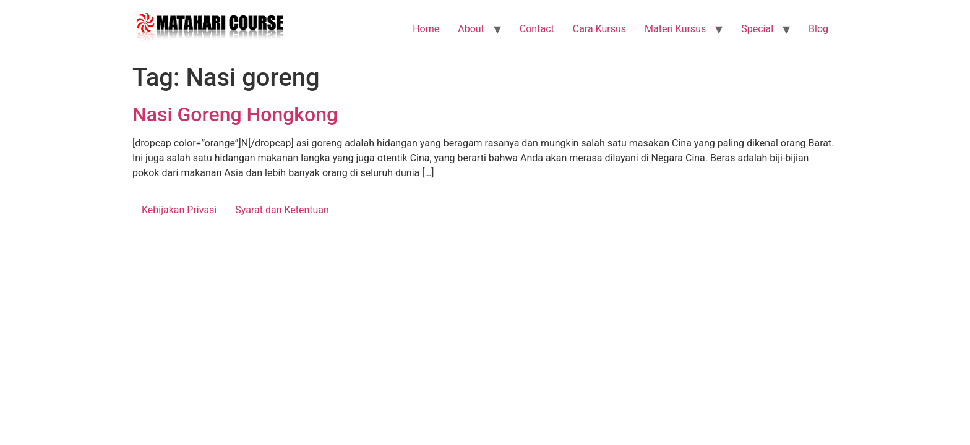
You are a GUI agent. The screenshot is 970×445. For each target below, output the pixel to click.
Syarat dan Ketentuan (282, 210)
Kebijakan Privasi (179, 210)
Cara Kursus (599, 29)
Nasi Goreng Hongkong (235, 114)
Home (426, 29)
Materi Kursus (675, 29)
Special (757, 29)
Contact (537, 29)
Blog (818, 29)
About (471, 29)
